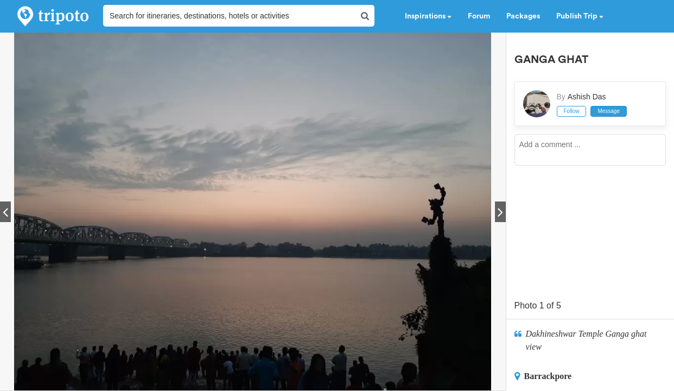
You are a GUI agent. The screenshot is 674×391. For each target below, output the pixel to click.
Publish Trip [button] (579, 16)
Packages (523, 16)
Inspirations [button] (428, 16)
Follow (572, 111)
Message (608, 111)
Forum (479, 16)
